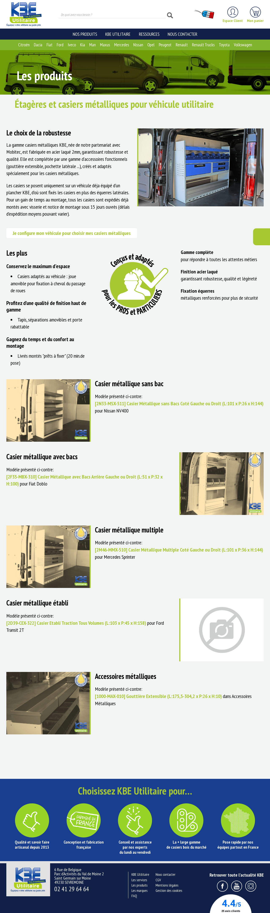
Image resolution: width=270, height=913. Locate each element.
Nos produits (85, 34)
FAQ (134, 895)
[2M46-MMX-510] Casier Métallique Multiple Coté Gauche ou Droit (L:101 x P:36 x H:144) (179, 549)
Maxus (105, 45)
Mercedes (121, 45)
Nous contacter (182, 34)
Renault (182, 45)
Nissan (138, 45)
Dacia (38, 45)
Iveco (72, 45)
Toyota (224, 45)
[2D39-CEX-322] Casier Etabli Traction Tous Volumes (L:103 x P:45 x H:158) (76, 623)
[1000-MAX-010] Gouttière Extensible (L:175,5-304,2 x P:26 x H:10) (158, 696)
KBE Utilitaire (117, 34)
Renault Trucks (203, 45)
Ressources (149, 34)
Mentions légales (167, 885)
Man (92, 45)
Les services (139, 879)
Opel (151, 45)
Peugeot (165, 45)
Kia (82, 45)
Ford (60, 45)
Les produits (140, 885)
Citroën (24, 45)
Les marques (140, 890)
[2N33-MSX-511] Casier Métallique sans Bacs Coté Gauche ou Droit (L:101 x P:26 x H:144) (179, 403)
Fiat (49, 45)
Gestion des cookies (169, 890)
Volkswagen (243, 45)
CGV (158, 879)
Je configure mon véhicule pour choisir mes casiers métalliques (72, 233)
